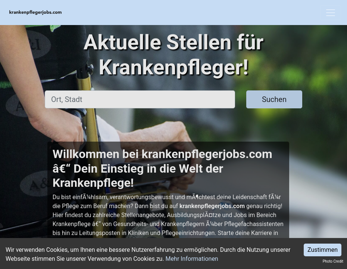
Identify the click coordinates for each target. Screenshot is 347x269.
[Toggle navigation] (330, 12)
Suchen (274, 99)
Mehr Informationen (192, 258)
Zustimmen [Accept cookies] (322, 249)
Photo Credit (333, 261)
